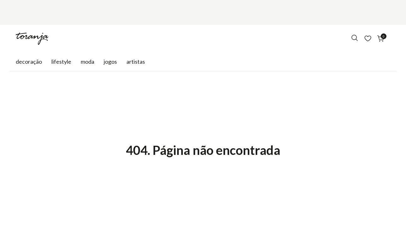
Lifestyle (61, 61)
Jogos (110, 61)
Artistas (135, 61)
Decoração (29, 61)
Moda (87, 61)
